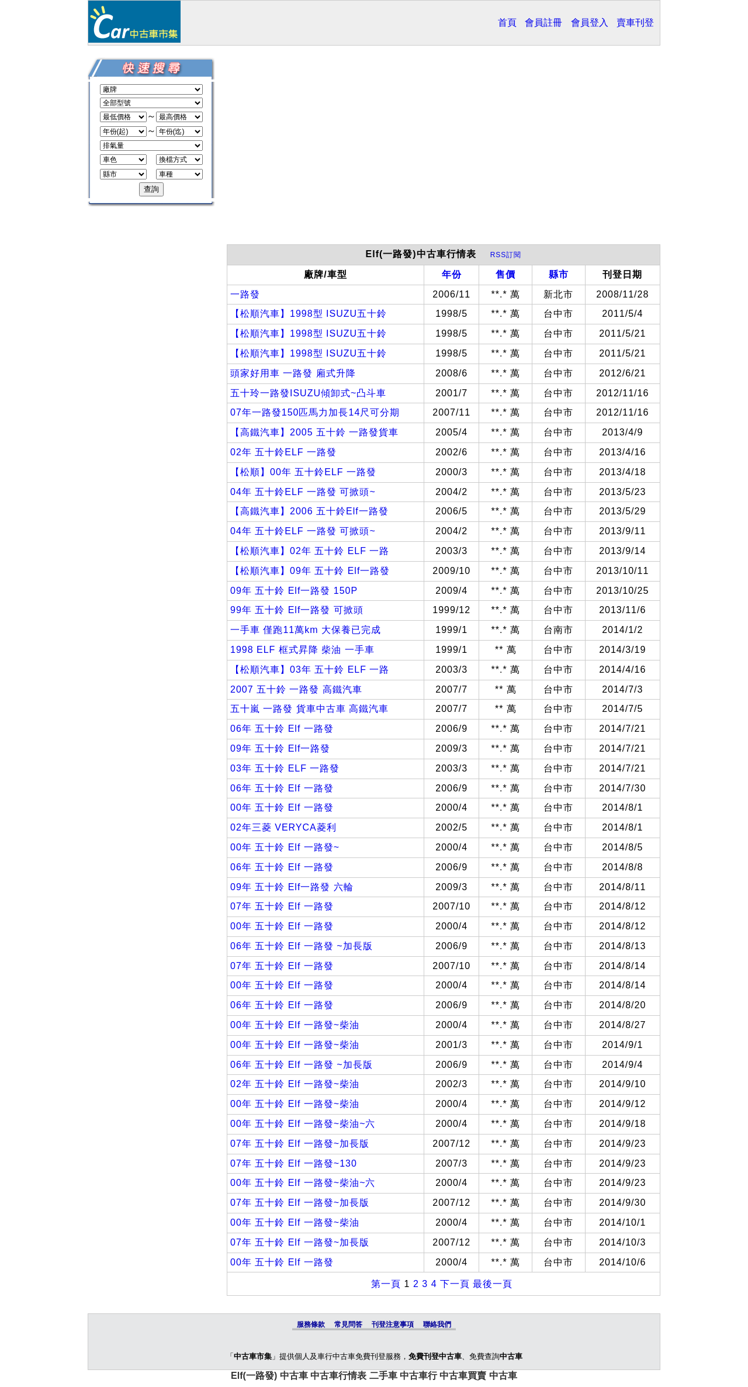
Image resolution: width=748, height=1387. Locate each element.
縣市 (559, 274)
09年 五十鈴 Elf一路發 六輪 (292, 887)
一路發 (245, 294)
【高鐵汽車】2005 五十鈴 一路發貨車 (314, 432)
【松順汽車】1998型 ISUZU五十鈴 (308, 314)
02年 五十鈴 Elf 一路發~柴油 (294, 1084)
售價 (505, 274)
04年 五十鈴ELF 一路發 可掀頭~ (303, 492)
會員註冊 (543, 22)
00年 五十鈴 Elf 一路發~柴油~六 (303, 1124)
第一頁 (386, 1284)
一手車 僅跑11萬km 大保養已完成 (305, 630)
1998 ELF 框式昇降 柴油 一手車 (302, 650)
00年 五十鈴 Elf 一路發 (282, 807)
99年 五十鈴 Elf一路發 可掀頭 (296, 610)
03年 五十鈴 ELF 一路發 (285, 768)
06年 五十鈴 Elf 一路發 (282, 729)
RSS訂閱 (506, 255)
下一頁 (455, 1284)
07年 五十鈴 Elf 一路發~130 (293, 1163)
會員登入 (589, 22)
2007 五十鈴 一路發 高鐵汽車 (296, 689)
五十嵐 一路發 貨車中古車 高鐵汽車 (309, 709)
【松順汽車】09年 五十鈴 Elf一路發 (310, 571)
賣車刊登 (635, 22)
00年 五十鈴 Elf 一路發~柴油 (294, 1025)
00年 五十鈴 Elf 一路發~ (285, 847)
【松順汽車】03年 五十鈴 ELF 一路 (309, 670)
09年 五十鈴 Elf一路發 (280, 748)
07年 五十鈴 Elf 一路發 (282, 906)
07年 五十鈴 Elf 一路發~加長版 (299, 1144)
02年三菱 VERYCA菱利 (283, 827)
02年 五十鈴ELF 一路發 (283, 452)
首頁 (507, 22)
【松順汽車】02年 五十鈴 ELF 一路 (309, 551)
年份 (452, 274)
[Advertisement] (443, 151)
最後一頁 (492, 1284)
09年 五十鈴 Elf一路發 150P (294, 591)
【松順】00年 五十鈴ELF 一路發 (303, 472)
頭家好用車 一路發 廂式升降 (293, 373)
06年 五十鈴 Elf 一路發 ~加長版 (301, 946)
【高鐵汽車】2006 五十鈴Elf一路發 (309, 511)
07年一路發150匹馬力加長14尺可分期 (315, 412)
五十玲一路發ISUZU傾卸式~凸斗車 (308, 393)
